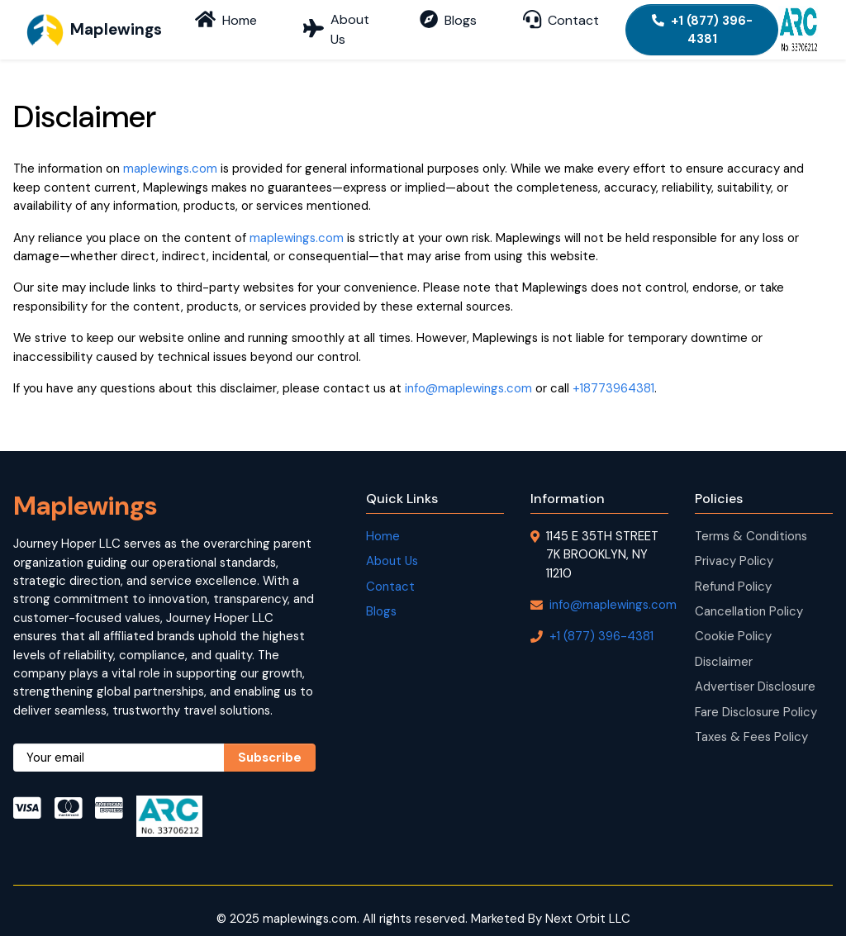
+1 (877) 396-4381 (699, 21)
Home (383, 520)
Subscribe (270, 742)
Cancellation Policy (749, 595)
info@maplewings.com (468, 372)
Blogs (381, 595)
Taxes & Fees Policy (751, 721)
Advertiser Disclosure (755, 671)
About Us (392, 545)
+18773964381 (613, 372)
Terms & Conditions (751, 520)
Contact (390, 571)
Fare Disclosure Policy (756, 696)
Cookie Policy (733, 620)
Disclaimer (724, 646)
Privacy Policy (734, 545)
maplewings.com (170, 153)
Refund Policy (733, 571)
